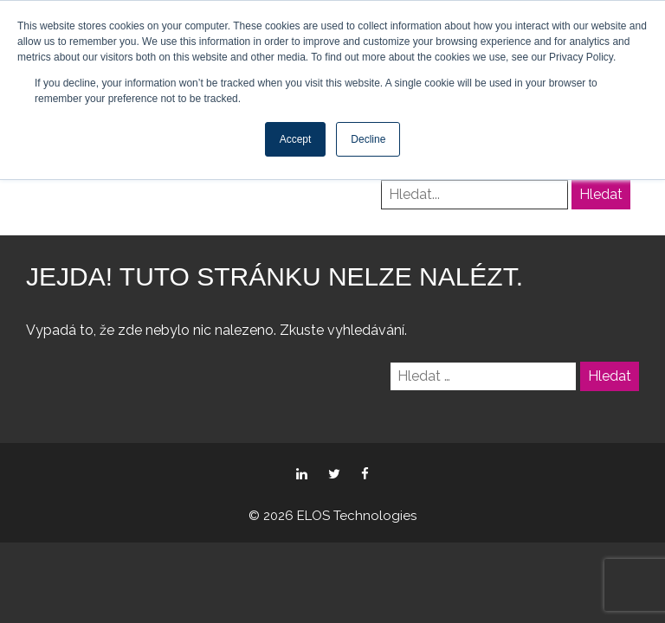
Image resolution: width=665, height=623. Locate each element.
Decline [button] (368, 139)
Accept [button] (296, 139)
